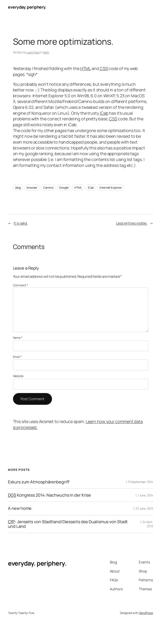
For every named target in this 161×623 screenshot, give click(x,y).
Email (17, 357)
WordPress (146, 613)
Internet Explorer (111, 187)
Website (18, 376)
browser (32, 187)
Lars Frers (33, 52)
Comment (20, 285)
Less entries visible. (131, 223)
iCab (104, 113)
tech (46, 52)
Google (63, 187)
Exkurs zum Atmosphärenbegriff (38, 482)
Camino (48, 187)
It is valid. (21, 223)
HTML (78, 187)
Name (17, 338)
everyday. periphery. (27, 7)
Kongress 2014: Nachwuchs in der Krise (49, 495)
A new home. (20, 508)
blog (18, 187)
